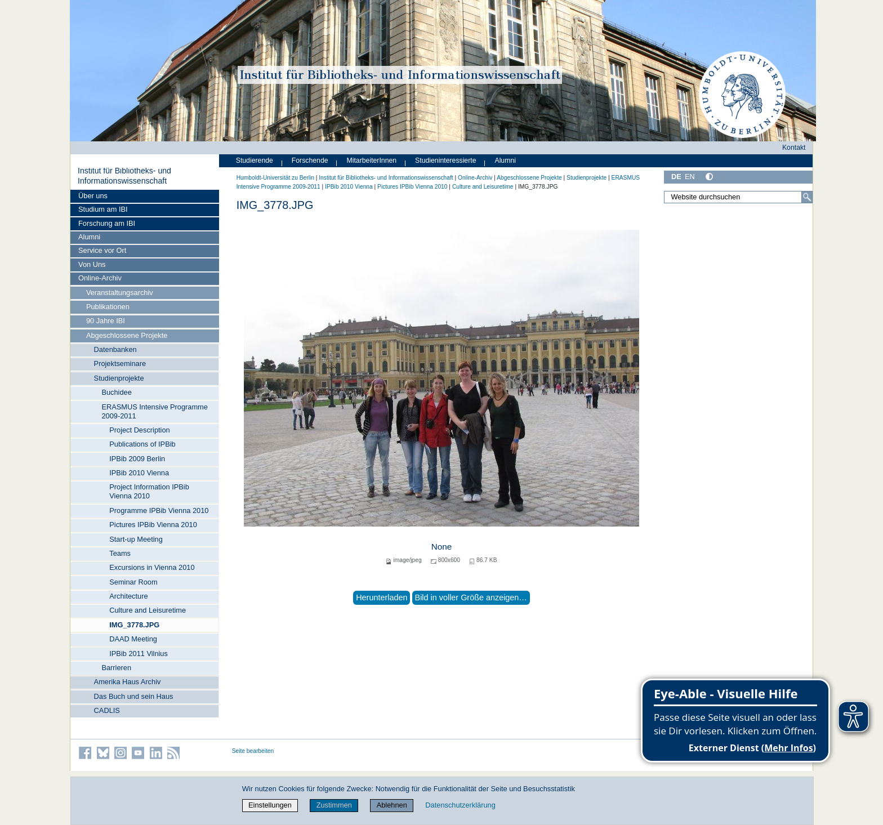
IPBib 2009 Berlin (137, 458)
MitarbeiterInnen (372, 160)
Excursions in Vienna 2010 (151, 567)
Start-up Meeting (136, 539)
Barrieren (116, 667)
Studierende (254, 160)
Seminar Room (133, 582)
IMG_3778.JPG (134, 625)
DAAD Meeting (133, 639)
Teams (120, 553)
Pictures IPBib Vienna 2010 (153, 524)
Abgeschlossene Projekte (126, 335)
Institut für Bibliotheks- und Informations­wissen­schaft (124, 175)
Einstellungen (270, 805)
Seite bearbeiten (253, 751)
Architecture (128, 596)
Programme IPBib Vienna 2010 (158, 510)
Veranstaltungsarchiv (119, 292)
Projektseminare (120, 363)
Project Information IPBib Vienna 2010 (149, 491)
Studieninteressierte (445, 160)
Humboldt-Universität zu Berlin (275, 178)
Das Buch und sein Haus (133, 696)
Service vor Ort (102, 250)
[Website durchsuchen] (738, 197)
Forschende (310, 160)
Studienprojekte (119, 378)
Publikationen (108, 306)
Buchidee (116, 392)
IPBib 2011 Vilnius (138, 653)
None (441, 546)
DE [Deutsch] (676, 176)
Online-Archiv (100, 278)
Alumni (89, 237)
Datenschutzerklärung (460, 805)
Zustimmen (334, 805)
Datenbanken (115, 349)
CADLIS (107, 710)
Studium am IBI (102, 209)
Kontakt (794, 147)
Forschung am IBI (106, 223)
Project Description (139, 430)
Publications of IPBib (142, 444)
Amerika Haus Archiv (127, 681)
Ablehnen (392, 805)
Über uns (93, 195)
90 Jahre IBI (105, 320)
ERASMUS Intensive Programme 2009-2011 (154, 411)
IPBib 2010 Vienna (139, 473)
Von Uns (91, 264)
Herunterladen (381, 597)
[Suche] (807, 197)
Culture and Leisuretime (147, 610)
